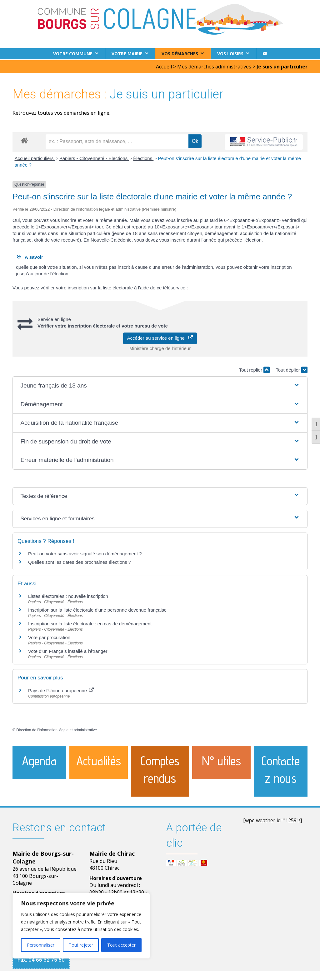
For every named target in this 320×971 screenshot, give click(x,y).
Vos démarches (180, 54)
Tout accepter (121, 945)
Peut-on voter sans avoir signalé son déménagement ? (85, 552)
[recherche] (117, 140)
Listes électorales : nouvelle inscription (68, 595)
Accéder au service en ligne (160, 336)
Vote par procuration (49, 636)
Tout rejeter (81, 945)
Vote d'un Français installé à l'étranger (67, 650)
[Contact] (264, 53)
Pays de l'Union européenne (61, 689)
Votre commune (72, 54)
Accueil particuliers (35, 157)
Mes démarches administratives (214, 65)
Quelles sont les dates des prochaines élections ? (79, 560)
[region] (81, 925)
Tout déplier (292, 368)
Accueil (164, 65)
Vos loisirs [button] (230, 54)
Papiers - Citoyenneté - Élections (94, 157)
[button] (160, 384)
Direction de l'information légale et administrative (56, 728)
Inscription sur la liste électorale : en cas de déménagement (90, 622)
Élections (143, 157)
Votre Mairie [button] (127, 54)
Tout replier (254, 368)
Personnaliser (40, 945)
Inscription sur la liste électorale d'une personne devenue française (97, 608)
